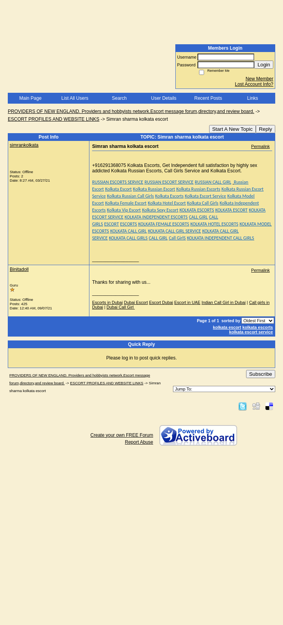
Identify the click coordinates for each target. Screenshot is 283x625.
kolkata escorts (257, 327)
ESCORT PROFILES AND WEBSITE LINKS (54, 119)
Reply (265, 129)
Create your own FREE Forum (122, 435)
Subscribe (260, 374)
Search (119, 98)
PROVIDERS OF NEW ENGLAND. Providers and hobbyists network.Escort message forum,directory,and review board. (131, 111)
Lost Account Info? (254, 84)
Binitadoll (19, 269)
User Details (163, 98)
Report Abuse (139, 442)
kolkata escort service (251, 332)
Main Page (30, 98)
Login (263, 65)
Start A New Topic (232, 129)
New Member (259, 79)
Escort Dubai (161, 302)
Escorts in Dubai (107, 302)
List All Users (74, 98)
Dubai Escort (136, 302)
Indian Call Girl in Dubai (223, 302)
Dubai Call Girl (121, 307)
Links (252, 98)
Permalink (260, 146)
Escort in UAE (187, 302)
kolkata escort (227, 327)
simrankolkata (24, 145)
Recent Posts (208, 98)
